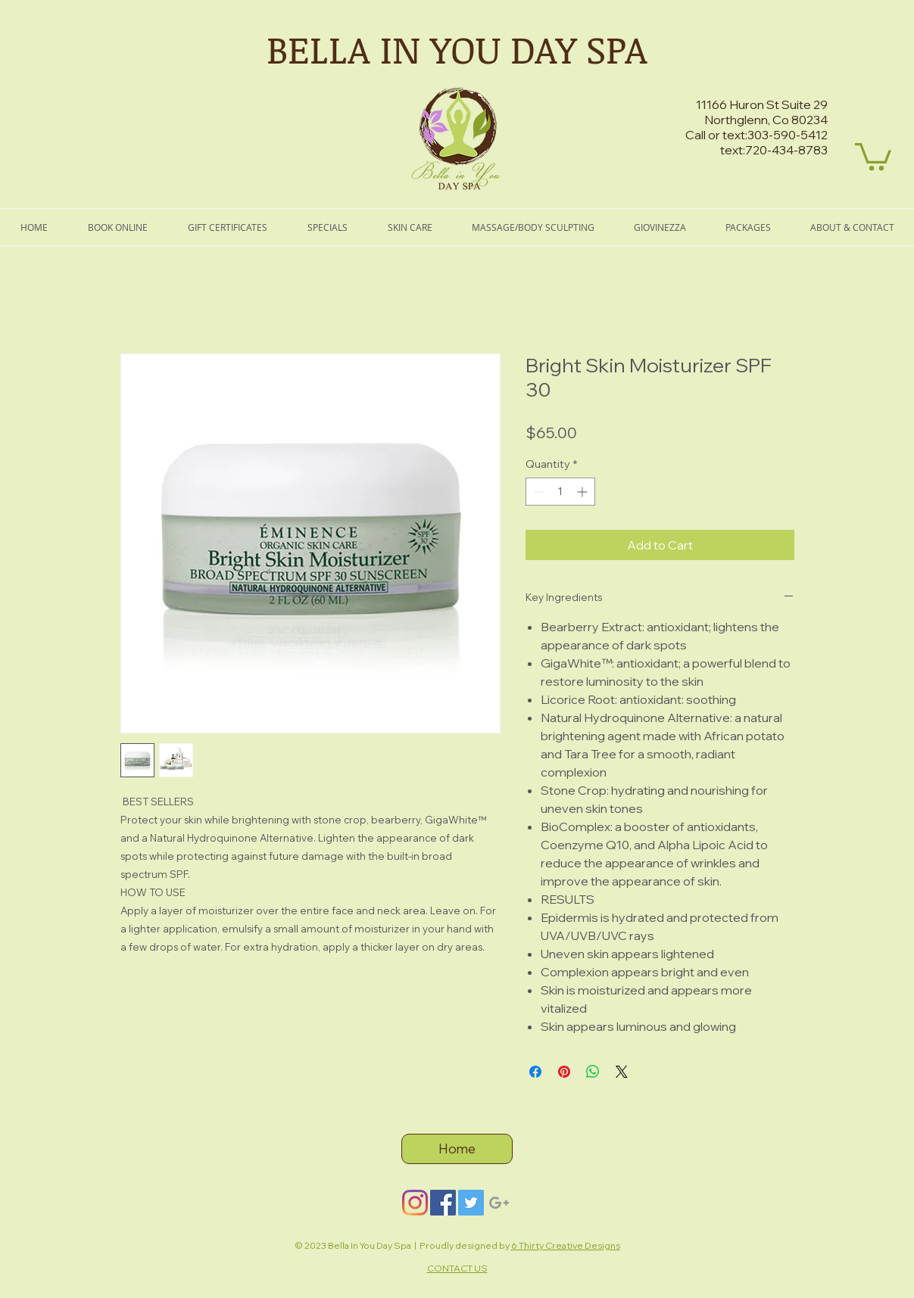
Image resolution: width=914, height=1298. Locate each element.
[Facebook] (443, 1203)
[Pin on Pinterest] (564, 1072)
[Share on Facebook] (535, 1072)
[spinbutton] (560, 491)
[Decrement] (537, 491)
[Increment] (583, 491)
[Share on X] (622, 1072)
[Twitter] (471, 1203)
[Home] (457, 1149)
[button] (873, 155)
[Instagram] (415, 1203)
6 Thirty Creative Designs (565, 1245)
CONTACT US (457, 1268)
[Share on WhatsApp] (593, 1072)
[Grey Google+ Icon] (499, 1203)
